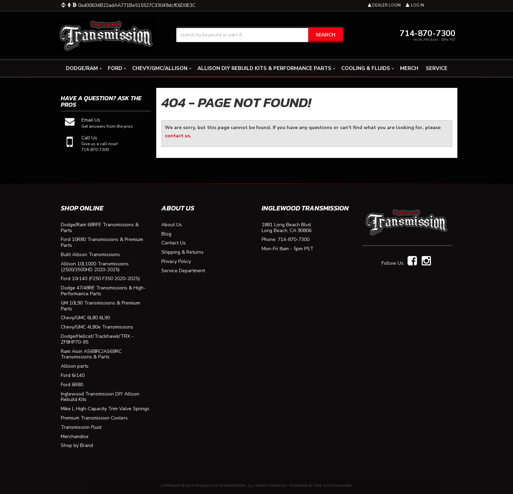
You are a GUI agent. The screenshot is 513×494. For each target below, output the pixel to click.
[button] (259, 35)
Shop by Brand (77, 446)
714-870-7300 (293, 240)
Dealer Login (384, 5)
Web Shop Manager (333, 485)
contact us (177, 136)
